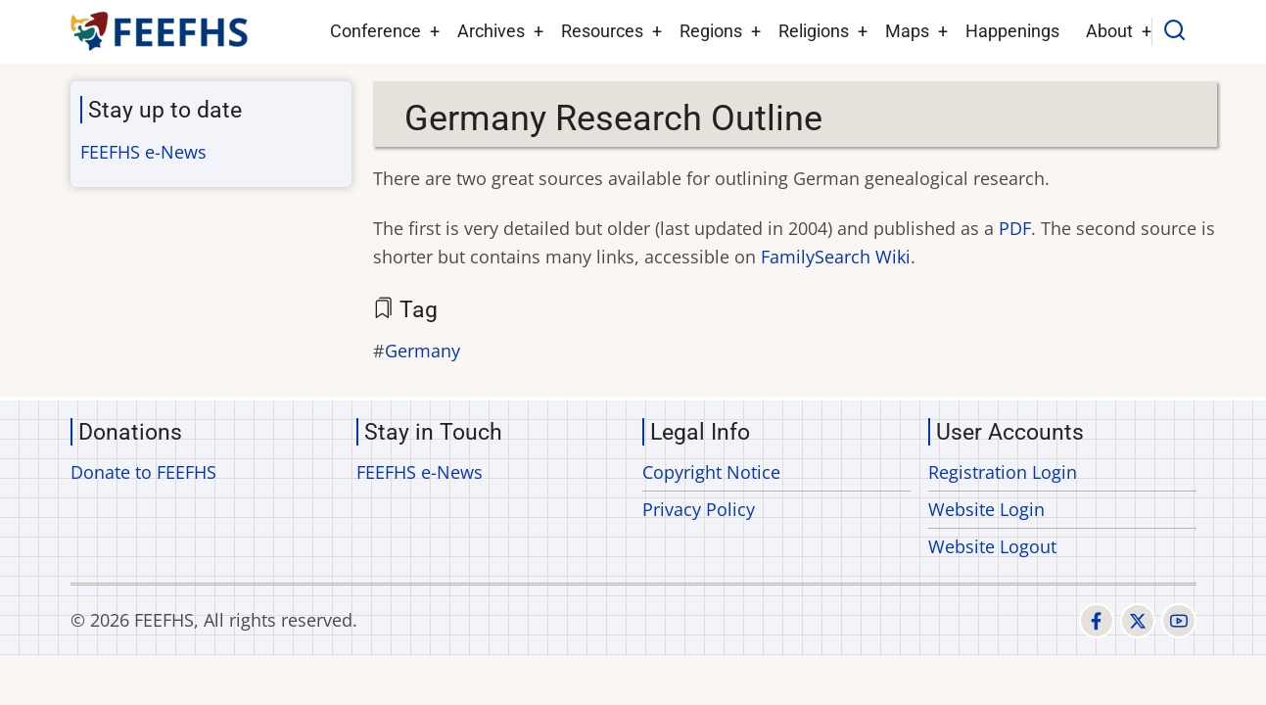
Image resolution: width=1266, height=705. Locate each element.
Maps (907, 31)
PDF (1015, 228)
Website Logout (992, 546)
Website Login (986, 509)
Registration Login (1002, 472)
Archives (491, 31)
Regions (711, 31)
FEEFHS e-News (143, 152)
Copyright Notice (711, 472)
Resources (602, 31)
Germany (422, 350)
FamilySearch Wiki (836, 256)
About (1109, 31)
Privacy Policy (698, 509)
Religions (813, 31)
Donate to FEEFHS (143, 472)
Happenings (1012, 31)
